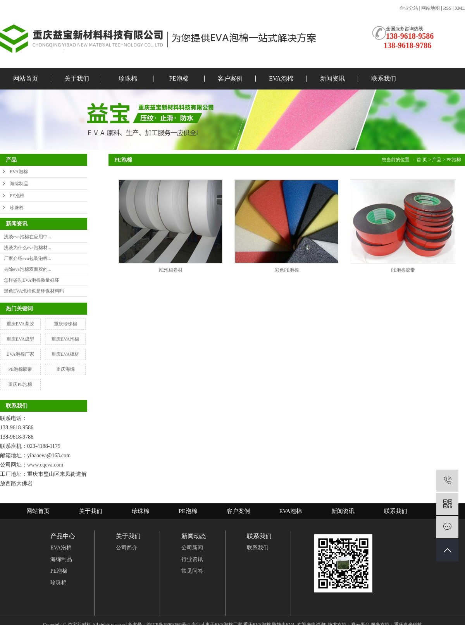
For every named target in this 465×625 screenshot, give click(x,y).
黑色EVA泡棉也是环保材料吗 (34, 291)
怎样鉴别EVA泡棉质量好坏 (31, 280)
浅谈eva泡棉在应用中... (27, 236)
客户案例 (230, 78)
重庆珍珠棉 (65, 324)
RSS (447, 8)
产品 (436, 159)
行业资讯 (192, 559)
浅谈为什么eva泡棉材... (27, 247)
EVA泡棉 (281, 78)
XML (460, 8)
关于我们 (76, 78)
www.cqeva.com (45, 465)
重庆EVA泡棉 (65, 339)
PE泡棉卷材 (170, 270)
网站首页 (25, 78)
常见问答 (192, 571)
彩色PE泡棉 (287, 270)
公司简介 (127, 548)
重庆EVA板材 (65, 354)
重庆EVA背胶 (20, 324)
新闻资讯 (332, 78)
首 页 (422, 159)
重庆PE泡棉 (20, 384)
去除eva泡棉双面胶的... (27, 269)
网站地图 (430, 8)
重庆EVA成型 (20, 339)
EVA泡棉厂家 (20, 354)
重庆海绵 (65, 369)
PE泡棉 (179, 78)
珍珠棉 (128, 78)
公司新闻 (192, 548)
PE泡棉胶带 (20, 369)
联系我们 (383, 78)
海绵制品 (19, 183)
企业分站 (409, 8)
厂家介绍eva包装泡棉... (27, 258)
